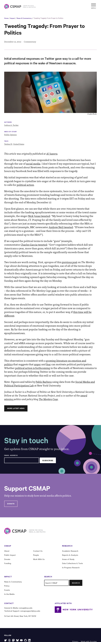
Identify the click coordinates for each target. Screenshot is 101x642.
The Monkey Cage (48, 399)
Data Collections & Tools (72, 563)
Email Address (11, 455)
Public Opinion (10, 134)
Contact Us (37, 551)
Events (7, 590)
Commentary (30, 41)
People (36, 555)
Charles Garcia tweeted (34, 244)
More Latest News (15, 408)
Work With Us (39, 559)
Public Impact (10, 555)
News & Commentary (24, 18)
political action (25, 184)
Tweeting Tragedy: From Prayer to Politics (48, 18)
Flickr (95, 114)
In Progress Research (71, 567)
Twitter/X (8, 144)
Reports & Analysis (70, 555)
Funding (7, 563)
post (54, 290)
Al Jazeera (51, 153)
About (6, 551)
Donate (10, 503)
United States (18, 144)
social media (33, 163)
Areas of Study (68, 559)
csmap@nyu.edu (25, 607)
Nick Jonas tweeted (39, 216)
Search (76, 583)
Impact (12, 18)
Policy (6, 585)
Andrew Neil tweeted (61, 227)
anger (37, 364)
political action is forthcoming (32, 368)
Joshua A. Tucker (11, 125)
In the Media (9, 594)
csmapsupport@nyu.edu (30, 611)
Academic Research (70, 551)
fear (48, 364)
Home (6, 18)
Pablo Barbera (44, 381)
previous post (69, 262)
